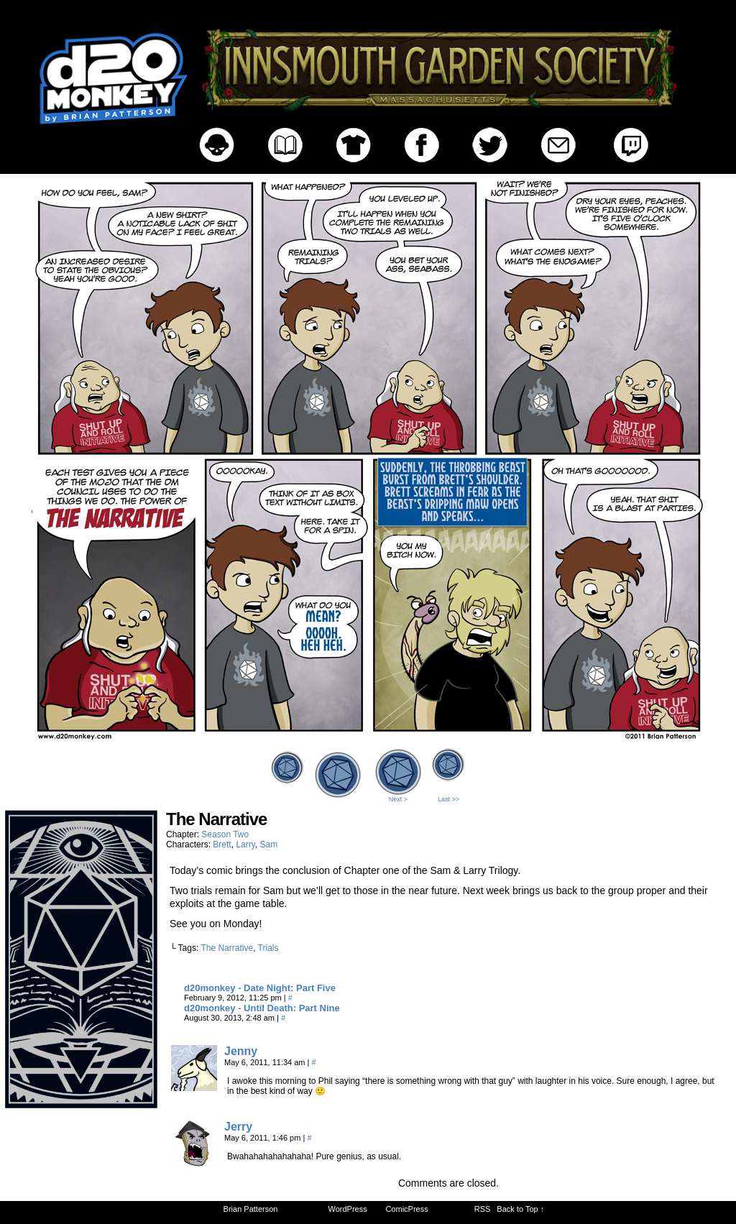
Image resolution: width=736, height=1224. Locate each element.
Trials (268, 948)
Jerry (238, 1127)
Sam (269, 844)
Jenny (240, 1051)
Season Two (225, 834)
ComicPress (406, 1209)
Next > (398, 799)
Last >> (448, 799)
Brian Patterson (251, 1209)
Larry (245, 844)
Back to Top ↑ (520, 1209)
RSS (482, 1209)
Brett (222, 844)
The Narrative (227, 948)
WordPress (347, 1209)
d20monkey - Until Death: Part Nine (262, 1008)
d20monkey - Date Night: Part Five (260, 988)
